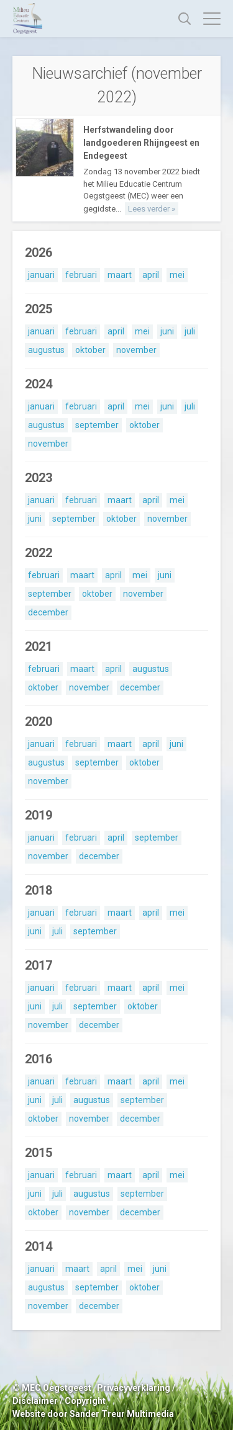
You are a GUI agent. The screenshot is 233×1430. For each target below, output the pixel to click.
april (150, 275)
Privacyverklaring (133, 1388)
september (97, 425)
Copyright (85, 1401)
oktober (90, 350)
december (48, 612)
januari (41, 275)
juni (167, 331)
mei (177, 275)
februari (81, 275)
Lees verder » (151, 208)
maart (119, 275)
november (136, 350)
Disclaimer (35, 1401)
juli (190, 331)
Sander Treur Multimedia (122, 1414)
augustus (46, 350)
